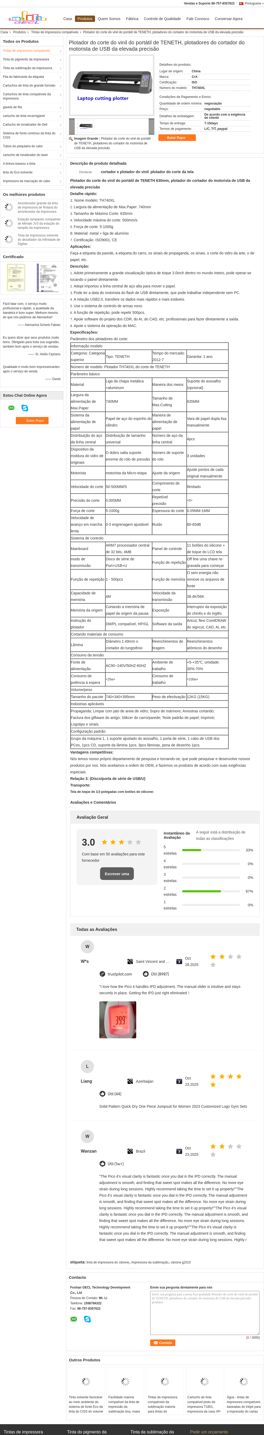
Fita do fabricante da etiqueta (23, 77)
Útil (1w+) (116, 1164)
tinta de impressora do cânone (108, 1262)
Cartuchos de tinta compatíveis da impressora (27, 96)
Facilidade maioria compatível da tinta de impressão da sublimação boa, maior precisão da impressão (124, 1406)
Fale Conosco (197, 19)
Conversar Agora (229, 19)
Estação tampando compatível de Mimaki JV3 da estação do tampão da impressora (39, 223)
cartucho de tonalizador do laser (25, 155)
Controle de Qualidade (162, 19)
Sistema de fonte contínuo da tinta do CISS (29, 135)
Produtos (85, 19)
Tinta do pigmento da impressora (26, 59)
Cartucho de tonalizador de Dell (25, 124)
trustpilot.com (120, 974)
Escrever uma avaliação (117, 876)
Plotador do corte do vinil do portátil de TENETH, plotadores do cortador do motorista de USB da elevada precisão (112, 143)
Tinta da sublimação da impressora (27, 68)
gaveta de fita (12, 107)
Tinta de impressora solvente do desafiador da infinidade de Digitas (39, 240)
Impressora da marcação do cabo (26, 181)
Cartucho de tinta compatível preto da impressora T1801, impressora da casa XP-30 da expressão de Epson (204, 1409)
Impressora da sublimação (149, 1262)
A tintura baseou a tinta (19, 163)
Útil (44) (114, 1094)
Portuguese (254, 3)
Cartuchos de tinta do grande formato (29, 85)
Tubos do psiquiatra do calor (23, 146)
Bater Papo (179, 137)
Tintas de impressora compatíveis (54, 32)
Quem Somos (109, 19)
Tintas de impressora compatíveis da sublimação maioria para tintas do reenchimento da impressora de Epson (163, 1409)
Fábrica (132, 19)
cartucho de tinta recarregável (24, 116)
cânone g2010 (181, 1262)
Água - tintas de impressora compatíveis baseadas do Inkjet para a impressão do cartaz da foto (244, 1406)
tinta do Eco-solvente (17, 172)
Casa (67, 19)
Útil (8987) (160, 974)
